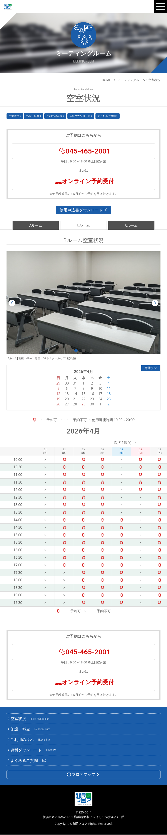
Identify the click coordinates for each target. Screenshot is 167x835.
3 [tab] (91, 350)
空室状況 (15, 116)
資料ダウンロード (80, 116)
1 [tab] (76, 350)
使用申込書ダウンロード (84, 210)
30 (92, 404)
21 (75, 399)
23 (92, 399)
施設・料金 (33, 116)
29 (83, 404)
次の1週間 (125, 442)
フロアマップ (83, 774)
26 (58, 404)
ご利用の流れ (55, 116)
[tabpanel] (83, 303)
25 (109, 399)
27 (67, 404)
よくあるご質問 (107, 116)
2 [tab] (83, 350)
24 (100, 399)
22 (83, 399)
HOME (106, 80)
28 (75, 404)
